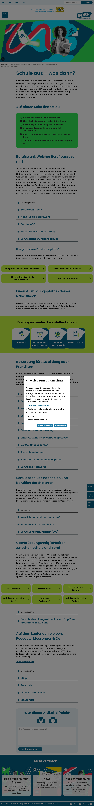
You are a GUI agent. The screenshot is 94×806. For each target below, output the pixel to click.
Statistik (31, 416)
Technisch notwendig (45, 409)
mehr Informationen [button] (37, 412)
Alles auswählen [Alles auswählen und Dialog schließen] (60, 425)
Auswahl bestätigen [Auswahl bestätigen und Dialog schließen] (45, 425)
